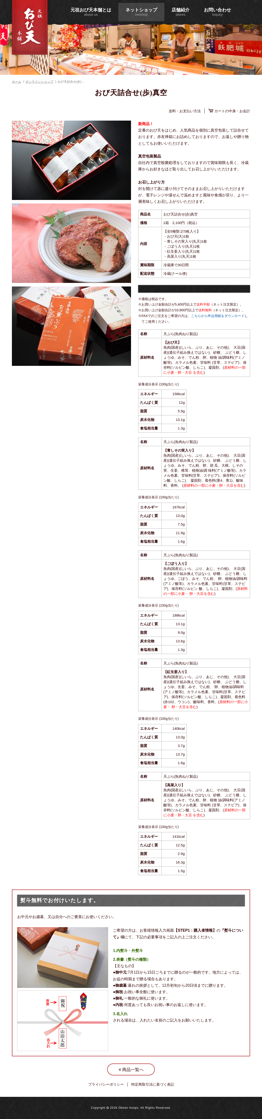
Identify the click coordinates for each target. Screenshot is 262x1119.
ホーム (18, 81)
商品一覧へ (131, 1069)
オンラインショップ (40, 81)
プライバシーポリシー (106, 1084)
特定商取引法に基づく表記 (152, 1084)
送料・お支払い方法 (185, 111)
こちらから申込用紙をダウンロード (217, 316)
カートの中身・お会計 (229, 110)
